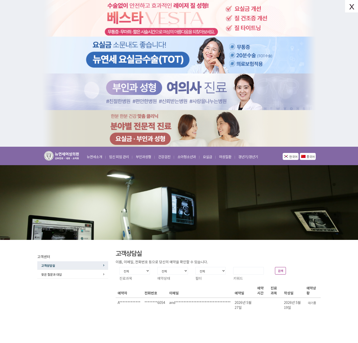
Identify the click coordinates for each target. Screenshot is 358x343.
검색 (280, 271)
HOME (43, 228)
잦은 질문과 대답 (51, 274)
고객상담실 (78, 228)
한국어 (293, 156)
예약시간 (260, 290)
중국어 (311, 156)
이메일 (174, 292)
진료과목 (273, 290)
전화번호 (150, 292)
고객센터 (58, 228)
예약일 (239, 292)
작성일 (289, 292)
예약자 (122, 292)
